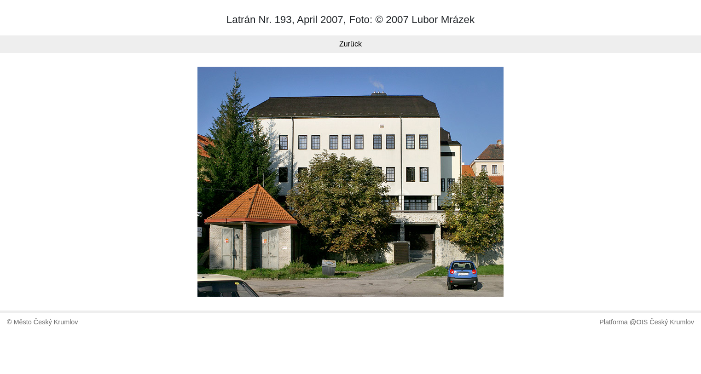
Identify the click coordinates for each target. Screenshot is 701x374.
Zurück (350, 44)
